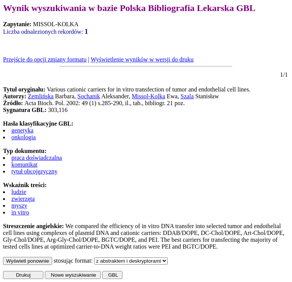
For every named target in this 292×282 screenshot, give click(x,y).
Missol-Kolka (148, 96)
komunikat (24, 164)
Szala (187, 96)
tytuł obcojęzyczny (34, 171)
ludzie (18, 192)
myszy (19, 205)
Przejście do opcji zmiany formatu (44, 59)
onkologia (23, 137)
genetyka (22, 130)
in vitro (20, 212)
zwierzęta (23, 198)
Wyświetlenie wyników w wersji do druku (142, 59)
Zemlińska (41, 96)
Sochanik (89, 96)
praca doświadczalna (36, 157)
